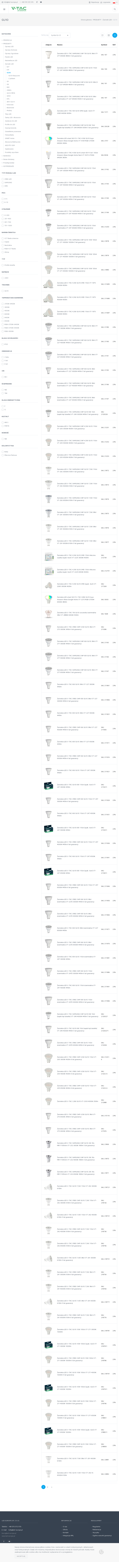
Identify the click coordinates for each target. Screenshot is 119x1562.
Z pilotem (11, 78)
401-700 (7, 222)
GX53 (8, 96)
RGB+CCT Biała (10, 249)
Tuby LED (8, 114)
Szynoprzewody (10, 128)
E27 (8, 67)
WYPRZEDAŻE (8, 166)
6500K (6, 321)
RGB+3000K (9, 331)
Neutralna (8, 245)
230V (6, 278)
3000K (6, 307)
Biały (6, 452)
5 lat (6, 360)
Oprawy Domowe (11, 50)
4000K (6, 311)
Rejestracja (94, 2)
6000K (6, 314)
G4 (8, 81)
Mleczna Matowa (10, 455)
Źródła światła (9, 265)
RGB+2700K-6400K (11, 324)
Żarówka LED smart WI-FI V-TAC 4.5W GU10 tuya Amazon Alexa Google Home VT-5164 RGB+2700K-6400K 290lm (76, 140)
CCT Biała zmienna (11, 238)
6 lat (6, 364)
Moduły (9, 110)
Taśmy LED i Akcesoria (12, 117)
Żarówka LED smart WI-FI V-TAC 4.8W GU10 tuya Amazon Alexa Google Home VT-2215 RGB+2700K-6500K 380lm (76, 599)
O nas (65, 1526)
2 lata (6, 357)
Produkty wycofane (11, 152)
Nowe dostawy (8, 159)
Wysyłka (96, 1532)
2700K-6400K (9, 304)
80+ (5, 377)
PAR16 (6, 426)
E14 (8, 70)
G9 (8, 84)
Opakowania (9, 149)
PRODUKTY (97, 20)
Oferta (65, 1529)
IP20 (6, 344)
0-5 (5, 199)
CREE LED (8, 179)
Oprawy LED (9, 46)
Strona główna (86, 20)
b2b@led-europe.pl (10, 2)
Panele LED (9, 57)
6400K (6, 317)
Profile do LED (10, 124)
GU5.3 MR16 (11, 93)
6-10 (6, 202)
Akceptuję (21, 1556)
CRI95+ (9, 90)
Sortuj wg (44, 35)
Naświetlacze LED (11, 60)
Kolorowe (10, 105)
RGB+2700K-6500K (11, 328)
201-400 (7, 219)
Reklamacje (97, 1529)
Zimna (6, 252)
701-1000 (8, 225)
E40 (8, 87)
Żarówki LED (107, 20)
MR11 (6, 422)
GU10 (9, 73)
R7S (8, 99)
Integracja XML (68, 1535)
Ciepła (6, 242)
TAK (5, 393)
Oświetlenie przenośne (13, 131)
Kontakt (65, 1532)
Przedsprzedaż (8, 163)
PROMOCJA (7, 40)
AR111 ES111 (11, 102)
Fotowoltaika (9, 135)
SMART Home (9, 138)
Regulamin (96, 1526)
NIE (5, 390)
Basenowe (10, 107)
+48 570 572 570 (26, 2)
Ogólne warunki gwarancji (102, 1535)
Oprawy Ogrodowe (11, 53)
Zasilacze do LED (11, 121)
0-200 (6, 215)
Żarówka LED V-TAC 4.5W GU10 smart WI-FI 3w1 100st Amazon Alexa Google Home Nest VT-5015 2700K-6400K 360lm (77, 155)
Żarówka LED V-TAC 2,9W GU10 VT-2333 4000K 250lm (77, 1101)
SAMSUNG (8, 182)
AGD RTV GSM (10, 145)
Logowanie (105, 2)
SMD (6, 186)
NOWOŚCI (7, 156)
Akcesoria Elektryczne (12, 142)
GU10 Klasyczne (14, 76)
